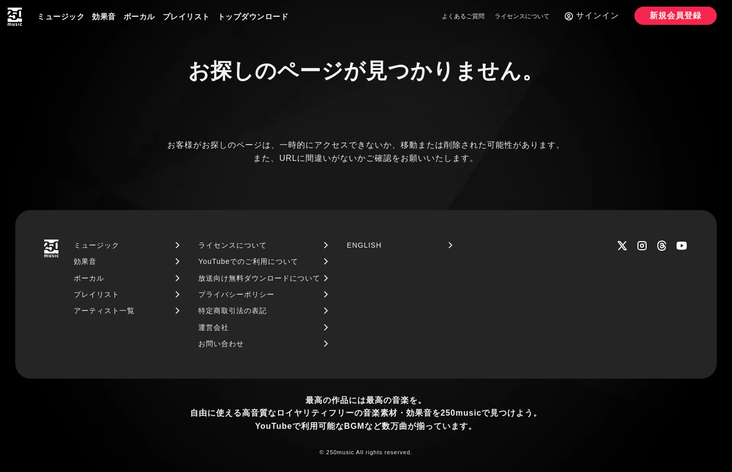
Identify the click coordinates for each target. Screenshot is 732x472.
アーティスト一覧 (104, 311)
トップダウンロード (253, 16)
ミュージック (60, 16)
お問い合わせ (221, 344)
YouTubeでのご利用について (248, 261)
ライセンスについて (522, 16)
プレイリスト (186, 16)
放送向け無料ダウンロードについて (259, 278)
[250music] (15, 17)
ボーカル (139, 16)
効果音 (104, 16)
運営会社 (213, 327)
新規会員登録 (676, 15)
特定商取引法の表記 (232, 311)
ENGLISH (364, 245)
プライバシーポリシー (236, 294)
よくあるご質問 (463, 16)
